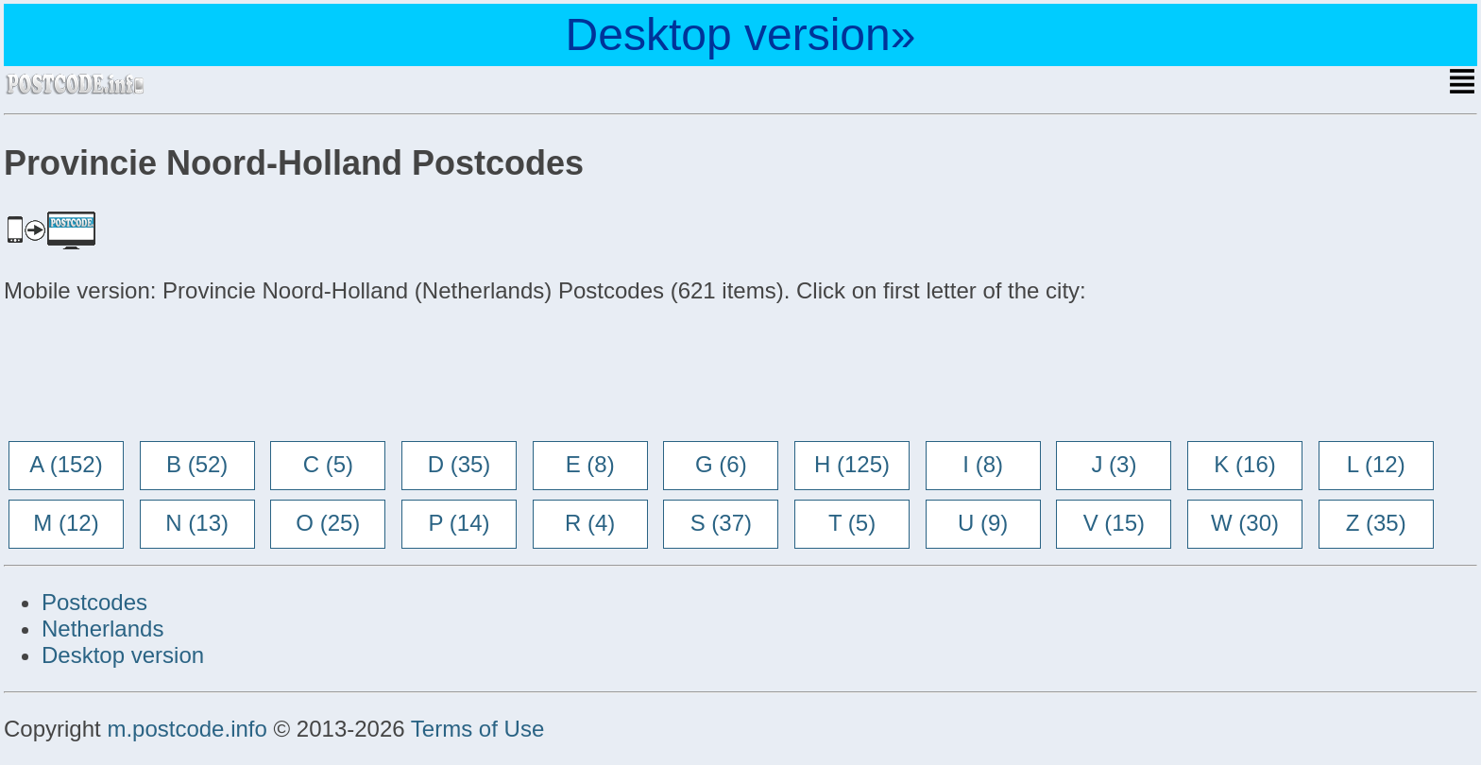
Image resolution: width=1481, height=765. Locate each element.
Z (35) (1376, 523)
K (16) (1244, 464)
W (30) (1245, 523)
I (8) (982, 464)
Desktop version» (741, 34)
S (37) (721, 523)
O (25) (328, 523)
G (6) (721, 464)
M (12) (65, 523)
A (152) (65, 464)
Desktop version (123, 655)
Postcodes (94, 602)
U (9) (983, 523)
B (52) (197, 464)
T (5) (852, 523)
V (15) (1114, 523)
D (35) (459, 464)
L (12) (1376, 464)
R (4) (590, 523)
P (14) (459, 523)
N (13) (197, 523)
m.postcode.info (186, 728)
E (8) (590, 464)
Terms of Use (477, 728)
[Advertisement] (155, 374)
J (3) (1113, 464)
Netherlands (102, 628)
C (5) (328, 464)
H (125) (852, 464)
